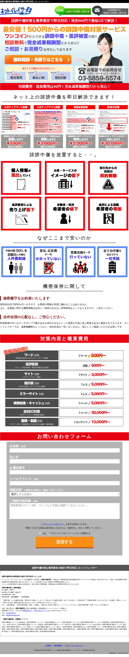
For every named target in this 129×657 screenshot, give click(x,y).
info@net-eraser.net (13, 618)
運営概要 (58, 648)
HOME (48, 648)
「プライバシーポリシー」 (53, 527)
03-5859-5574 (11, 616)
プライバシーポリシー (74, 648)
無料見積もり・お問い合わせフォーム (36, 613)
